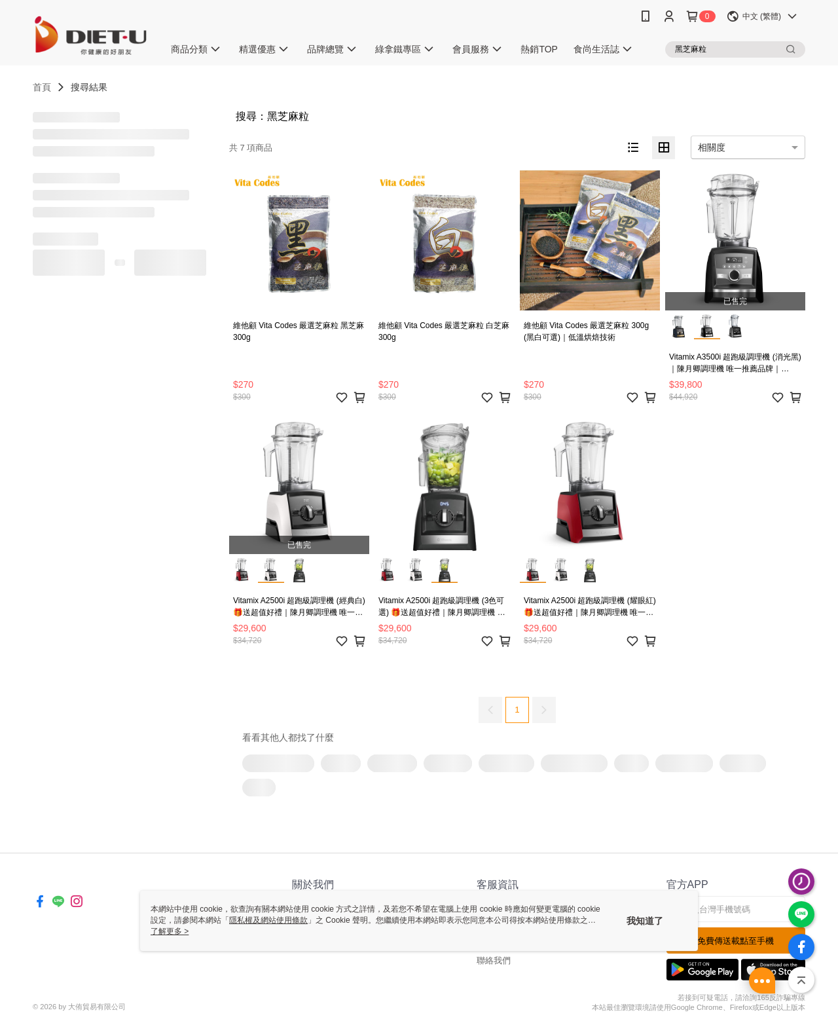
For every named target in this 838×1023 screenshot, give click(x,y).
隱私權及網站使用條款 (268, 920)
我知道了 (645, 921)
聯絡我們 (494, 960)
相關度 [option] (711, 147)
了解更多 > (170, 931)
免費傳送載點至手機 (735, 941)
